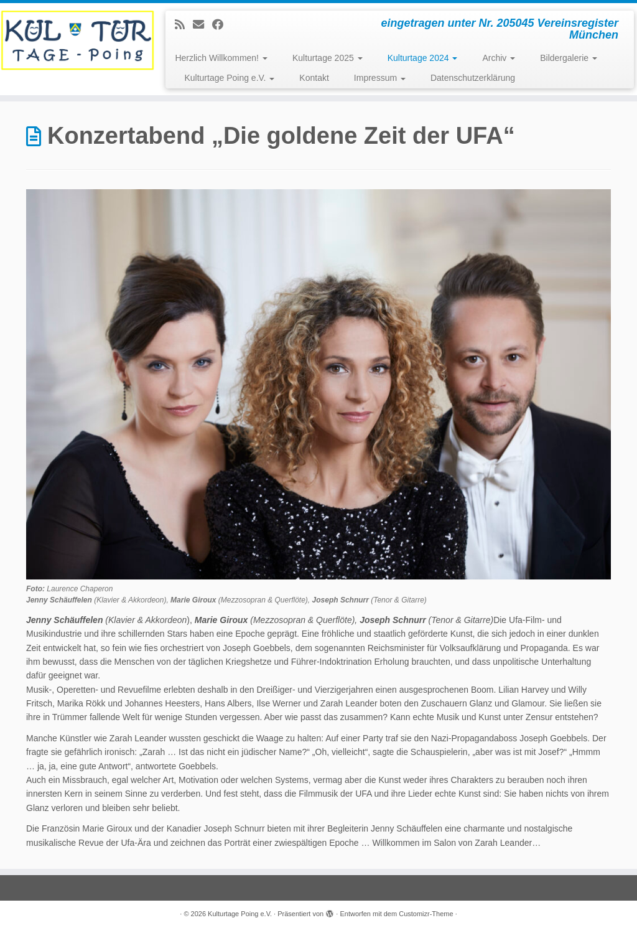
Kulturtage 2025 (327, 58)
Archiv (498, 58)
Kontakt (313, 78)
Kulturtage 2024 (423, 58)
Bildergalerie (568, 58)
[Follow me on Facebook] (221, 25)
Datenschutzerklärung (472, 78)
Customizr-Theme (426, 913)
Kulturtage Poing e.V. (229, 78)
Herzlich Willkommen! (221, 58)
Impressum (380, 78)
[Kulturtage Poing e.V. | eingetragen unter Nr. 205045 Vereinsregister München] (74, 40)
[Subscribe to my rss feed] (184, 25)
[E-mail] (202, 25)
